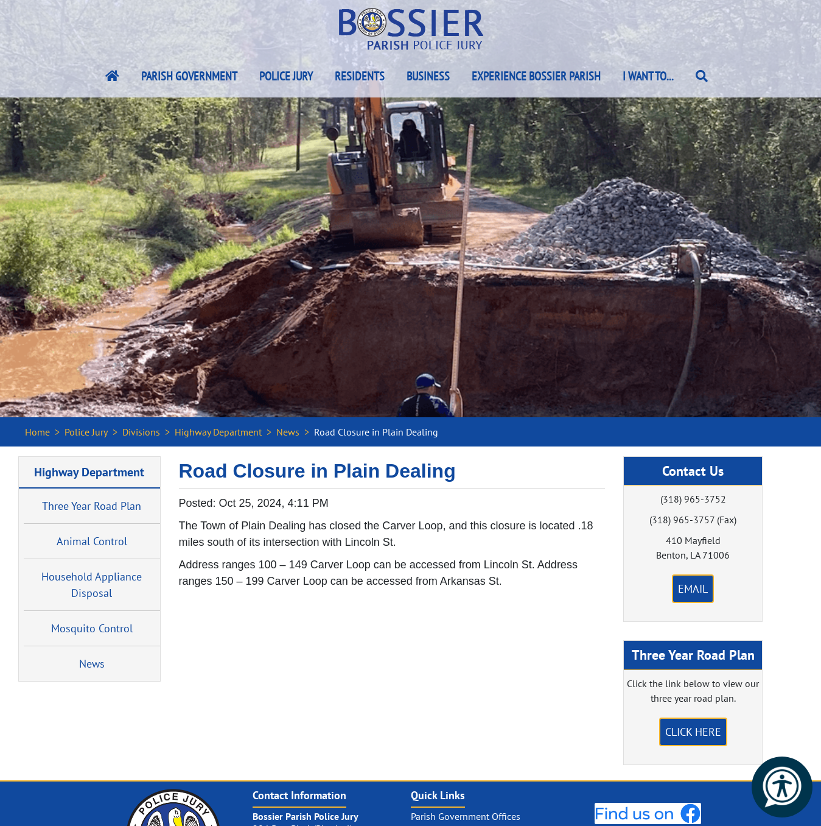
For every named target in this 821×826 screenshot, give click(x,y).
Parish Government (189, 76)
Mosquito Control (92, 628)
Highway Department (218, 432)
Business (428, 76)
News (287, 432)
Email (693, 589)
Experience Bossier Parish (536, 76)
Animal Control (92, 541)
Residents (360, 76)
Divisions (141, 432)
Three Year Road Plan (91, 506)
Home (37, 432)
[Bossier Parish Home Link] (112, 76)
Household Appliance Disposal (91, 585)
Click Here (693, 732)
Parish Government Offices (465, 816)
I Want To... (648, 76)
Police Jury (286, 76)
